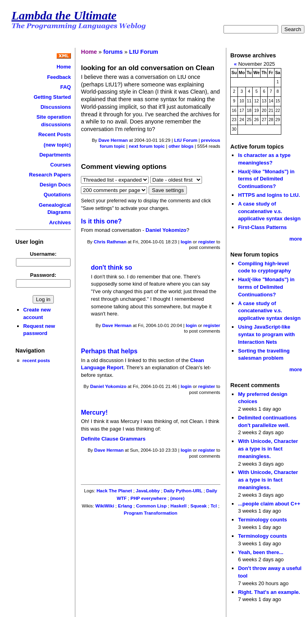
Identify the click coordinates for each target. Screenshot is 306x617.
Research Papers (50, 175)
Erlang (125, 505)
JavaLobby (148, 490)
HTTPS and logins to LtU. (269, 195)
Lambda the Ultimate (64, 15)
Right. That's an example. (269, 592)
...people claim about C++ (269, 504)
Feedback (59, 77)
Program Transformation (150, 513)
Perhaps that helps (109, 351)
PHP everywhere (148, 498)
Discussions (56, 107)
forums (113, 52)
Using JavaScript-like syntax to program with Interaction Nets (266, 334)
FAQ (65, 87)
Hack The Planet (114, 490)
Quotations (57, 195)
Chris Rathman (110, 241)
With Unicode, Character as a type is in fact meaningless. (268, 448)
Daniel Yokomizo (165, 230)
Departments (55, 155)
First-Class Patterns (262, 227)
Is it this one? (101, 221)
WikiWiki (104, 505)
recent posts (36, 360)
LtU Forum (143, 52)
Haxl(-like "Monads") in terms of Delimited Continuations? (266, 178)
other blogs (181, 146)
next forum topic (147, 146)
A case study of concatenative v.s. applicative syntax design (269, 211)
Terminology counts (262, 520)
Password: (43, 275)
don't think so (111, 267)
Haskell (178, 505)
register (206, 241)
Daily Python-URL (183, 490)
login (186, 241)
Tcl (213, 505)
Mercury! (94, 412)
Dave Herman (113, 140)
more (295, 239)
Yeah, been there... (260, 552)
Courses (60, 165)
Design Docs (55, 185)
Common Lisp (151, 505)
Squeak (198, 505)
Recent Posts (54, 134)
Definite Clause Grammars (113, 439)
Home (64, 67)
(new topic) (57, 145)
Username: (43, 254)
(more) (177, 498)
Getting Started (52, 97)
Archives (60, 222)
